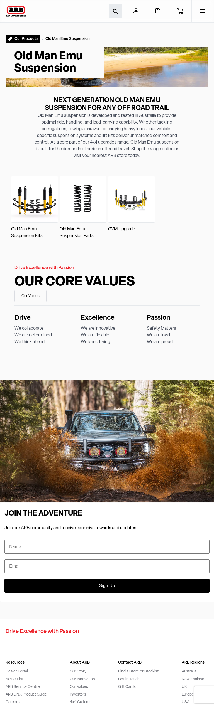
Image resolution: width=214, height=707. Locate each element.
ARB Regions (193, 663)
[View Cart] (180, 11)
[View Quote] (158, 11)
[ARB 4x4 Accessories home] (16, 11)
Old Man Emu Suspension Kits (27, 232)
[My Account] (136, 11)
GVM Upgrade (121, 229)
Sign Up (107, 585)
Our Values (30, 296)
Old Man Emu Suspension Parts (77, 232)
